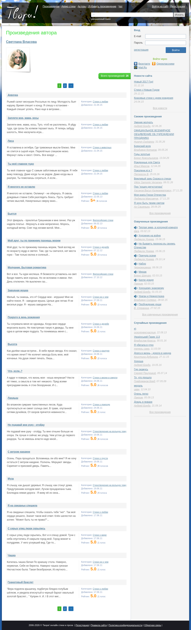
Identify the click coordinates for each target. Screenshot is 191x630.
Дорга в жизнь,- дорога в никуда (152, 353)
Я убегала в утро (144, 345)
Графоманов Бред (144, 381)
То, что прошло (143, 377)
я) (135, 328)
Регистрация (177, 6)
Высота (12, 344)
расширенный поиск (100, 19)
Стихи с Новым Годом (146, 89)
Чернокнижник (142, 267)
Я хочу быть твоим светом (149, 203)
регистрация (141, 49)
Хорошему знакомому (151, 288)
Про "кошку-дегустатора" (148, 186)
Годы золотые (142, 154)
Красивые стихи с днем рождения (153, 98)
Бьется (12, 213)
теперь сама (141, 348)
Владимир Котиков (145, 149)
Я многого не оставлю (21, 186)
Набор (142, 263)
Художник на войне (150, 235)
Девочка (13, 95)
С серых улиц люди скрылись (26, 528)
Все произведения (160, 213)
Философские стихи (103, 220)
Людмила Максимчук (146, 198)
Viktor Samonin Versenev (148, 182)
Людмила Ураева (144, 239)
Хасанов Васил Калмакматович (152, 190)
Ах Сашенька (142, 206)
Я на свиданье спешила (22, 505)
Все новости (160, 108)
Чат (120, 6)
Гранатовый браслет (20, 582)
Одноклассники (163, 63)
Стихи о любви (100, 101)
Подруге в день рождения (24, 317)
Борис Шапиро (142, 275)
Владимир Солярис (145, 300)
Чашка (12, 555)
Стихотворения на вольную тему (110, 431)
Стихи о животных (102, 147)
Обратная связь (152, 625)
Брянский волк (142, 146)
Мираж (142, 271)
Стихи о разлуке (101, 350)
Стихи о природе (101, 404)
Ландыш (13, 398)
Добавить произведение (102, 6)
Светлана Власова (21, 42)
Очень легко (141, 393)
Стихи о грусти (100, 458)
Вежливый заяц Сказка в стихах (152, 178)
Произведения (51, 6)
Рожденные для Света (147, 162)
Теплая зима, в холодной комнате (158, 227)
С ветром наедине (19, 451)
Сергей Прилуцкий (145, 373)
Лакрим (138, 283)
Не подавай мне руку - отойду (26, 424)
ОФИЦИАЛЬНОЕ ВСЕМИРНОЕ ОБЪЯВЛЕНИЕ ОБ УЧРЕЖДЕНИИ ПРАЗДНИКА (154, 134)
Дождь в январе (143, 401)
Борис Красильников (146, 158)
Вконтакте (142, 63)
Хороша (138, 361)
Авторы (82, 6)
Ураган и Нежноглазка (151, 296)
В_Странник (141, 308)
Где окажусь (141, 369)
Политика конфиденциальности (125, 625)
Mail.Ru (140, 67)
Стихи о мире (100, 535)
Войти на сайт (160, 6)
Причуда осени (147, 255)
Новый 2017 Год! (143, 81)
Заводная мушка (18, 290)
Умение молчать (143, 122)
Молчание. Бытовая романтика (27, 267)
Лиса (11, 140)
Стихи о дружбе (101, 247)
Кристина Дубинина (146, 356)
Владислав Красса (144, 340)
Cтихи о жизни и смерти (105, 377)
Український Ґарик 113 (147, 336)
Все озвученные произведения (160, 314)
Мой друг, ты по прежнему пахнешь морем (34, 240)
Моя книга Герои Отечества (150, 194)
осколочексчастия (145, 332)
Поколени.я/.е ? (143, 170)
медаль (138, 385)
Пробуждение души (150, 304)
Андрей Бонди (142, 126)
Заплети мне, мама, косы (23, 118)
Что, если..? (15, 371)
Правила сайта (99, 625)
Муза (11, 478)
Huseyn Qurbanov (144, 141)
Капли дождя (146, 280)
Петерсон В (141, 174)
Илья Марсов (141, 166)
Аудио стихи (68, 6)
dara (136, 231)
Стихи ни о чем (100, 297)
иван (136, 389)
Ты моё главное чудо (21, 163)
